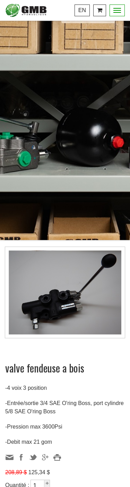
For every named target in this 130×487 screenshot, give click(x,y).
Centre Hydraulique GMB (25, 10)
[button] (47, 483)
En (82, 10)
